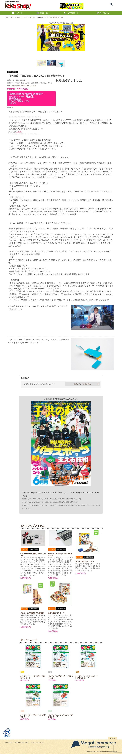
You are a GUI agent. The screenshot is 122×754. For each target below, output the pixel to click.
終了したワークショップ (18, 17)
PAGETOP (113, 738)
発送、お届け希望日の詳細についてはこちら (21, 85)
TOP (7, 17)
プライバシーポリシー (37, 742)
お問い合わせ (8, 742)
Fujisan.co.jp (36, 492)
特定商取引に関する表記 (21, 742)
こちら (19, 132)
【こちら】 (13, 103)
